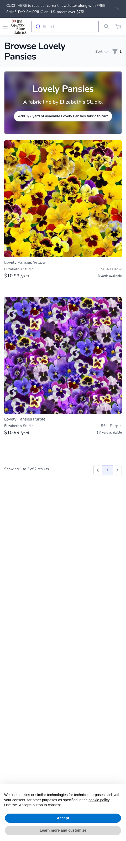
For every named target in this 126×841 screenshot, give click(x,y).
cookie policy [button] (98, 800)
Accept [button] (63, 818)
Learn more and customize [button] (63, 830)
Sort (101, 51)
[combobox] (65, 26)
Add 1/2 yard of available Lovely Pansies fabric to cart (63, 116)
